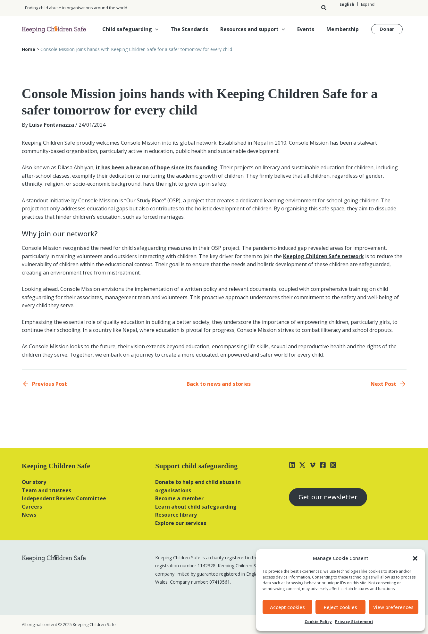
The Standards (196, 29)
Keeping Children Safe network (323, 256)
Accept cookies (287, 607)
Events (308, 29)
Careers (32, 506)
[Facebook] (323, 465)
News (29, 514)
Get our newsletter (328, 497)
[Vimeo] (312, 465)
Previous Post (49, 383)
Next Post (383, 383)
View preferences (393, 607)
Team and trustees (46, 490)
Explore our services (180, 523)
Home (28, 49)
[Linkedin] (292, 465)
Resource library (176, 514)
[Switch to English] (346, 4)
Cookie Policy (318, 621)
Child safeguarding (139, 29)
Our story (34, 482)
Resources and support (257, 29)
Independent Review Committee (64, 498)
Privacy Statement (354, 621)
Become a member (179, 498)
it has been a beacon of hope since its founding (156, 167)
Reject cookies (340, 607)
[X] (302, 465)
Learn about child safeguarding (196, 506)
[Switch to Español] (368, 4)
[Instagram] (333, 465)
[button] (415, 558)
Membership (343, 29)
